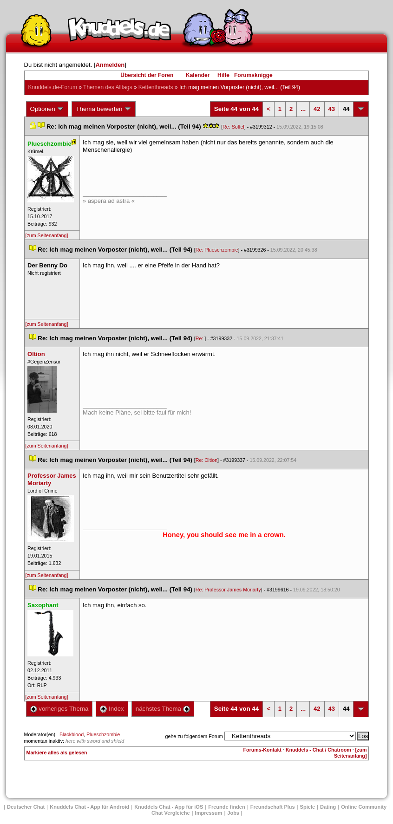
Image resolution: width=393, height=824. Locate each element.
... (303, 108)
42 (317, 108)
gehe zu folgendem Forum (194, 736)
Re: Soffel (233, 127)
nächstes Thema (163, 708)
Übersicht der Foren (146, 75)
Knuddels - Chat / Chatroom (318, 750)
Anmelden (109, 64)
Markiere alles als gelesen (56, 752)
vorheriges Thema (59, 708)
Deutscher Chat (26, 807)
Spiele (307, 807)
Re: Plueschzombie (217, 250)
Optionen (47, 109)
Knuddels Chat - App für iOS (168, 807)
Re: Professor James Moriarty (228, 589)
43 (331, 108)
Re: (200, 338)
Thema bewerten (103, 109)
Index (112, 708)
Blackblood (71, 734)
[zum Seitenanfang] (47, 235)
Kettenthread (155, 87)
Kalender (198, 75)
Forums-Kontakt (262, 750)
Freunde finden (226, 807)
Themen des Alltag (107, 87)
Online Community (363, 807)
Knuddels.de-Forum (52, 87)
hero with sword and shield (95, 741)
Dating (328, 807)
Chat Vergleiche (170, 813)
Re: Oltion (206, 460)
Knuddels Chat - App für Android (89, 807)
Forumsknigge (253, 75)
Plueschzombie (103, 734)
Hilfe (223, 75)
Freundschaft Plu (272, 807)
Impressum (209, 813)
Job (233, 813)
